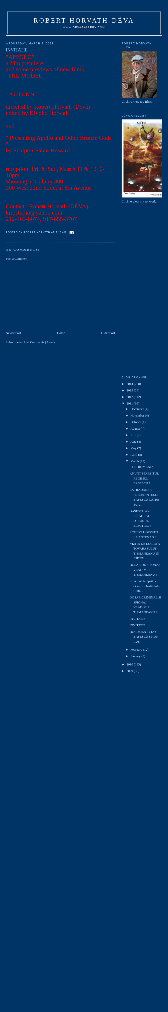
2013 (130, 390)
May (133, 448)
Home (61, 333)
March (135, 461)
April (134, 454)
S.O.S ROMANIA (142, 467)
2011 (130, 403)
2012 (130, 397)
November (137, 415)
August (135, 428)
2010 (130, 664)
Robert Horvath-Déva (84, 20)
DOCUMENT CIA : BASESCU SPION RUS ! (144, 636)
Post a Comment (16, 258)
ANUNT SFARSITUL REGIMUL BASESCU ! (144, 478)
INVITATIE (137, 619)
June (133, 441)
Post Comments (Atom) (39, 342)
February (136, 649)
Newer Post (13, 333)
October (136, 422)
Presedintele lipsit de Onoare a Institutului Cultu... (145, 586)
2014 (130, 384)
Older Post (108, 333)
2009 (130, 671)
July (133, 435)
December (137, 409)
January (135, 656)
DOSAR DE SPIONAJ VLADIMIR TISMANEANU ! (145, 569)
